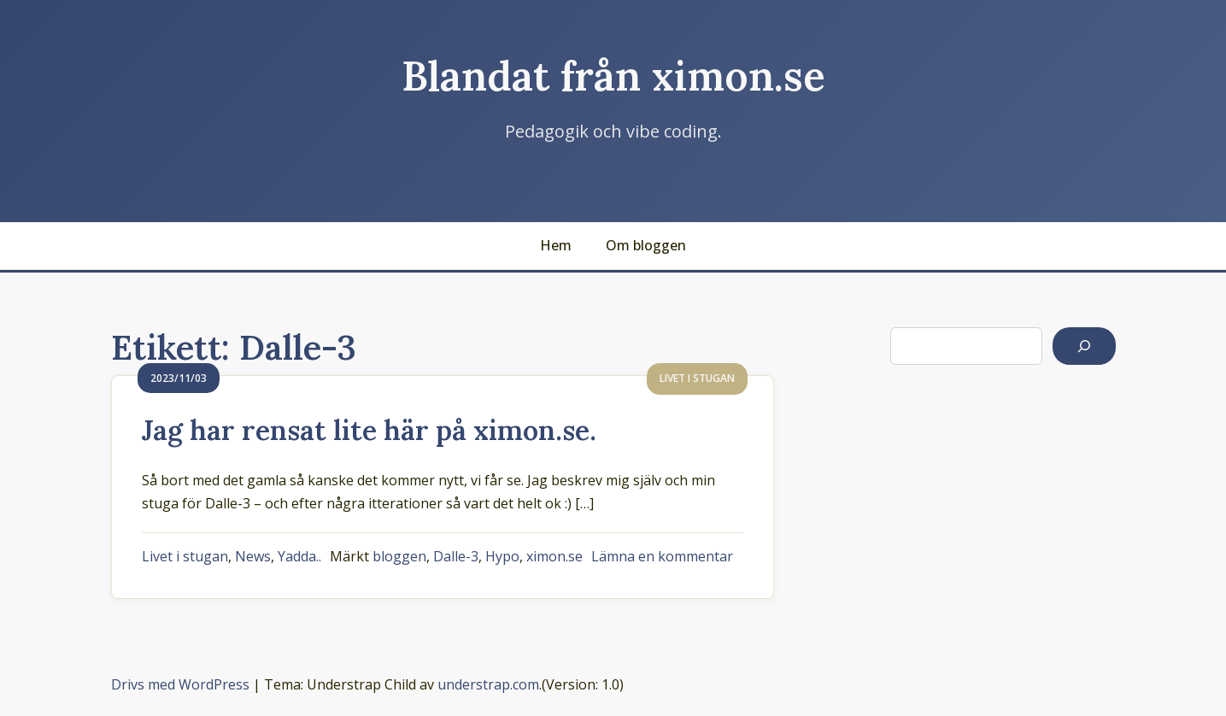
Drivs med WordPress (180, 684)
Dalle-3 (455, 556)
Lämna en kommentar (662, 556)
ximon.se (554, 556)
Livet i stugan (185, 556)
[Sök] (1084, 346)
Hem (556, 245)
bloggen (399, 556)
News (253, 556)
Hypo (502, 556)
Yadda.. (299, 556)
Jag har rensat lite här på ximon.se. (369, 430)
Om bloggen (646, 245)
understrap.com (488, 684)
